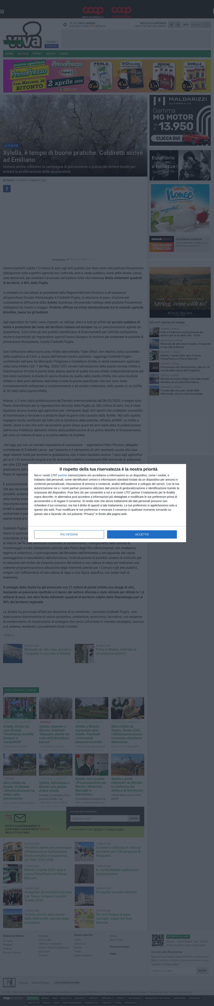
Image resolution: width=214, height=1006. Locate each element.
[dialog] (107, 503)
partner (62, 475)
